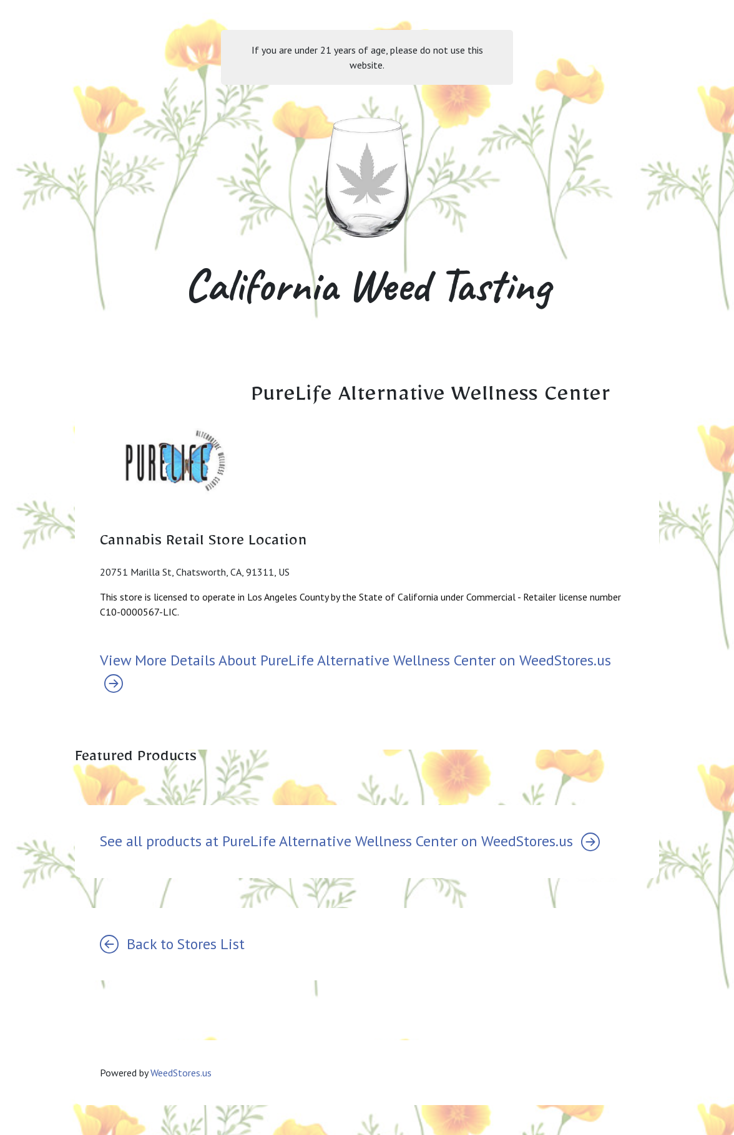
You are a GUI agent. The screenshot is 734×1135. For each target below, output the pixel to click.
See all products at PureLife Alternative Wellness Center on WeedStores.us (350, 841)
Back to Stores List (172, 944)
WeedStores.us (181, 1072)
